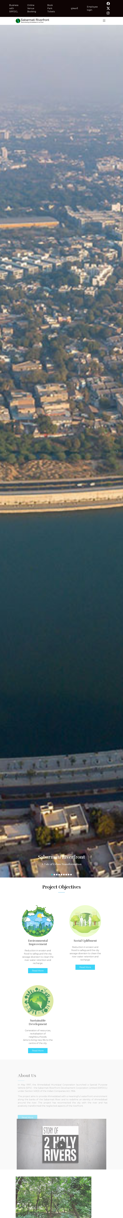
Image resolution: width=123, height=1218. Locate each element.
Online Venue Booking (31, 8)
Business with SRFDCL (13, 8)
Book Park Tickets (51, 8)
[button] (9, 451)
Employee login (92, 8)
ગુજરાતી (74, 8)
